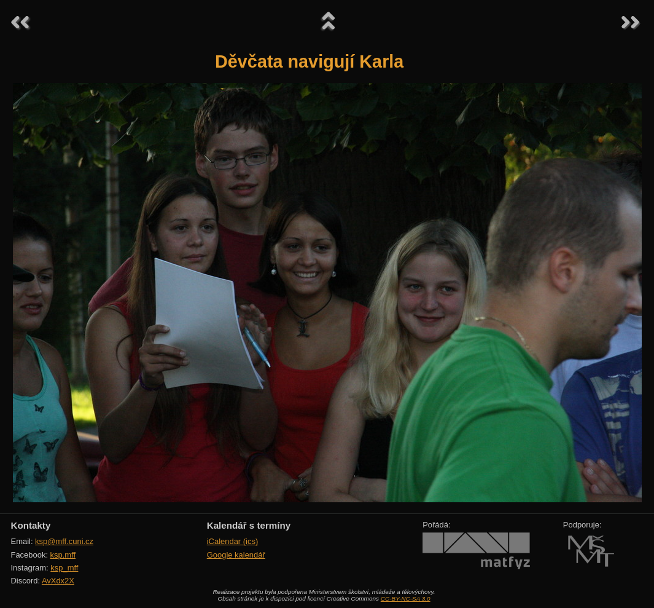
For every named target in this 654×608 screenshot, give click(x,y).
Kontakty (31, 525)
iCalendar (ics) (233, 541)
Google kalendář (236, 554)
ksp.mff (63, 554)
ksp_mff (64, 567)
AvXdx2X (58, 580)
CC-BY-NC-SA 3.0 (405, 598)
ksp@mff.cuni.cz (64, 541)
